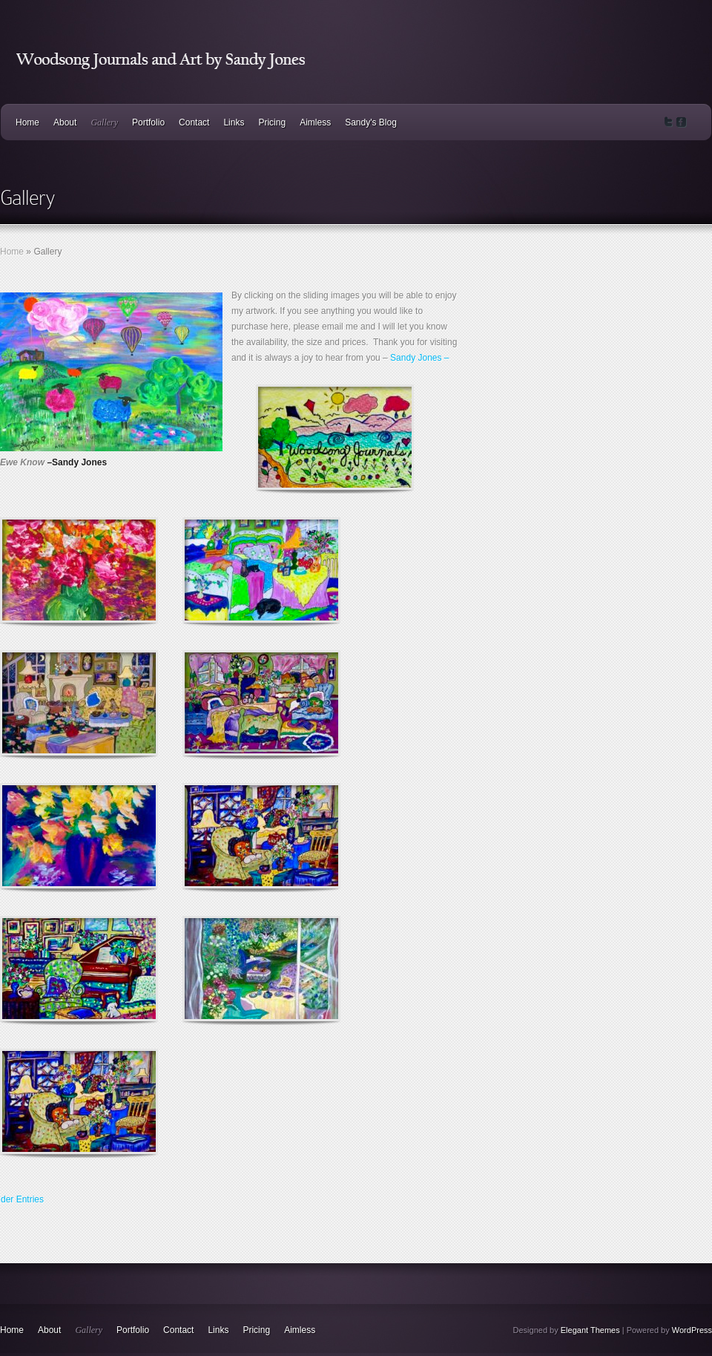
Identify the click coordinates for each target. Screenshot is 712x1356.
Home (27, 122)
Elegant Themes (590, 1330)
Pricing (272, 122)
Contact (194, 122)
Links (233, 122)
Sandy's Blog (371, 122)
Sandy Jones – (419, 358)
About (64, 122)
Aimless (315, 122)
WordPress (692, 1330)
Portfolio (148, 122)
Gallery (104, 122)
